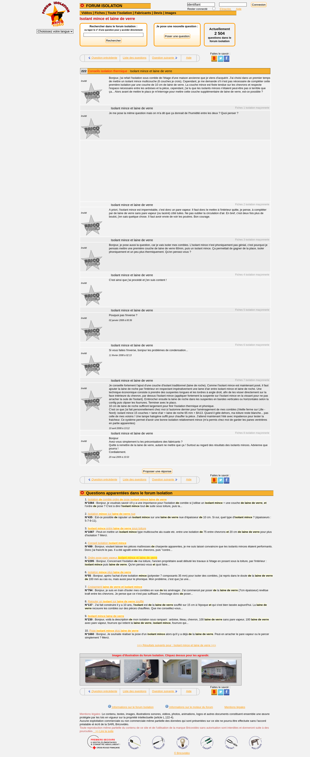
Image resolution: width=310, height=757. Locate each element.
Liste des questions (134, 57)
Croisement (115, 586)
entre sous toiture (117, 528)
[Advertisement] (187, 171)
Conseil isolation (107, 543)
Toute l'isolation (120, 13)
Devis (158, 13)
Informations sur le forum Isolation (130, 707)
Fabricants (143, 13)
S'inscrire (226, 9)
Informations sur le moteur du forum (189, 707)
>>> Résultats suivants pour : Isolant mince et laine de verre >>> (176, 645)
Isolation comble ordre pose (127, 499)
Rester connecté (197, 9)
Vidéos (86, 13)
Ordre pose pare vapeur (122, 557)
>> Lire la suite (103, 731)
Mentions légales (235, 707)
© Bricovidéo (182, 753)
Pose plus (113, 630)
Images (170, 13)
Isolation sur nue (111, 513)
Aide (239, 9)
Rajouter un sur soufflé (116, 601)
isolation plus (109, 572)
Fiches (100, 13)
